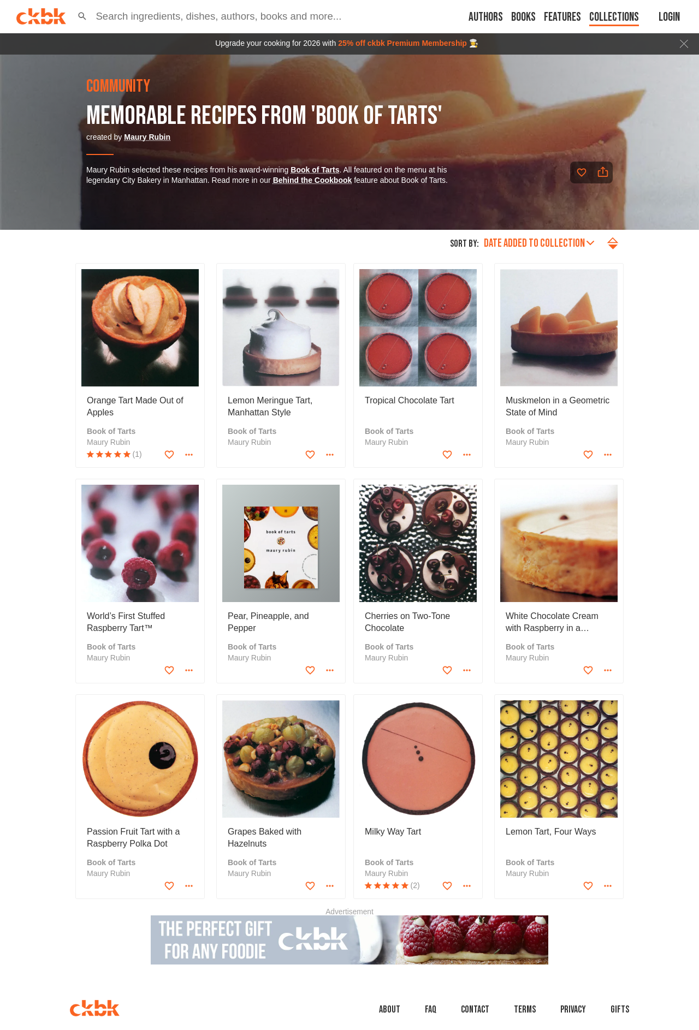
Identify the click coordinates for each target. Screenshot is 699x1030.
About (389, 1009)
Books (523, 17)
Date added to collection (539, 243)
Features (562, 17)
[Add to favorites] (581, 172)
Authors (486, 17)
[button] (82, 16)
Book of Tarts (315, 169)
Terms (525, 1009)
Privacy (573, 1009)
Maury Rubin (147, 137)
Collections (614, 17)
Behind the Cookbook (312, 180)
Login (669, 17)
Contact (475, 1009)
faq (430, 1009)
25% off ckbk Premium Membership (402, 43)
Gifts (620, 1009)
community (118, 86)
